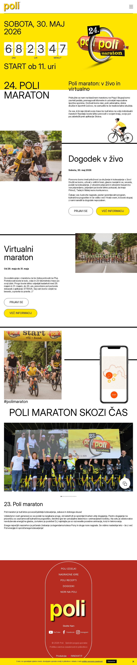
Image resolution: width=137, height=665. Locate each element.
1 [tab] (61, 496)
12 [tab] (75, 496)
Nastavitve (111, 661)
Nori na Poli (68, 591)
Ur (35, 57)
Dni (14, 57)
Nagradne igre (69, 574)
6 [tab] (67, 496)
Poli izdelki (68, 568)
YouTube (56, 632)
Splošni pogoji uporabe (76, 643)
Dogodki (68, 586)
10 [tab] (73, 496)
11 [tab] (74, 496)
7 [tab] (69, 496)
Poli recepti (68, 580)
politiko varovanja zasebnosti (92, 661)
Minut (58, 57)
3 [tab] (63, 496)
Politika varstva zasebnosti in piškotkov (68, 647)
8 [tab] (70, 496)
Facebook (70, 632)
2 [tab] (62, 496)
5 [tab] (66, 496)
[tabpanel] (68, 477)
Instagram (84, 632)
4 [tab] (65, 496)
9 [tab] (71, 496)
